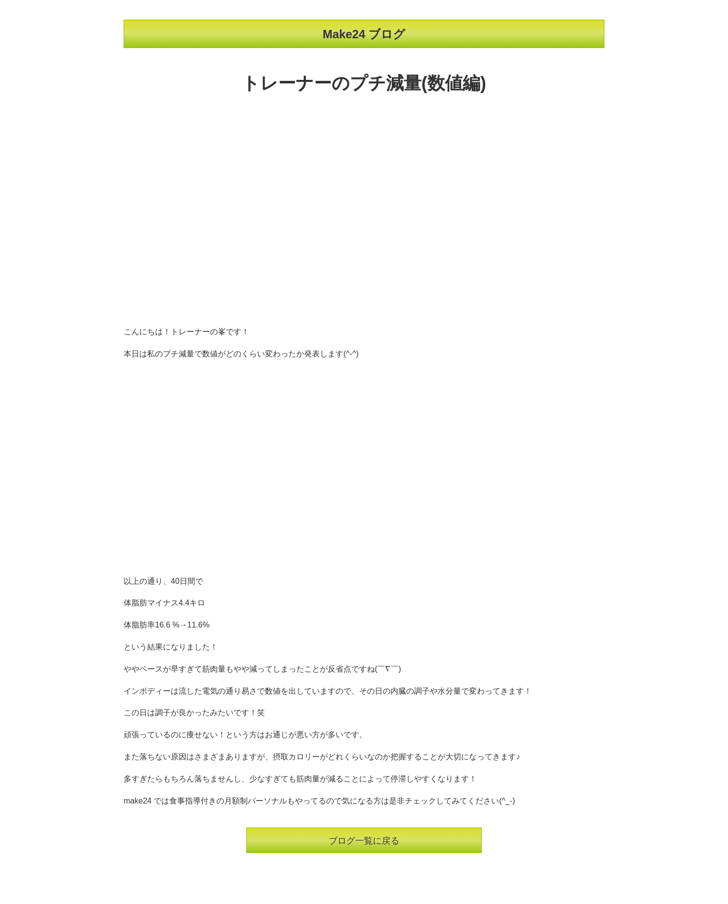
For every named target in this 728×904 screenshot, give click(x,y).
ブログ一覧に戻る (364, 841)
